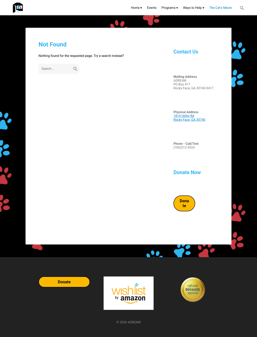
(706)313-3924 (184, 147)
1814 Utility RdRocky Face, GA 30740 (189, 118)
